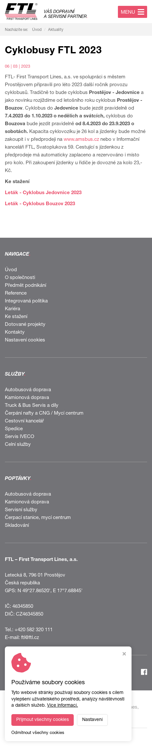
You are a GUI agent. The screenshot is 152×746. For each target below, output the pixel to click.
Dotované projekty (25, 324)
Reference (16, 293)
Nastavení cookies (25, 340)
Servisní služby (21, 510)
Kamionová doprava (27, 397)
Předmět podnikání (25, 285)
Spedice (14, 429)
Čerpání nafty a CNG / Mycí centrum (44, 413)
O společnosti (20, 277)
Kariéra (12, 309)
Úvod (37, 30)
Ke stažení (16, 316)
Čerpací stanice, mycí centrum (38, 517)
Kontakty (15, 332)
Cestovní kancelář (24, 421)
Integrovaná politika (26, 301)
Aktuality (55, 30)
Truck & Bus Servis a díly (31, 405)
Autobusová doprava (28, 390)
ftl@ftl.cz (30, 637)
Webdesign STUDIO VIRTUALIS (76, 737)
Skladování (17, 525)
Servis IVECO (19, 436)
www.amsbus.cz (81, 139)
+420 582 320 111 (34, 630)
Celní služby (18, 444)
